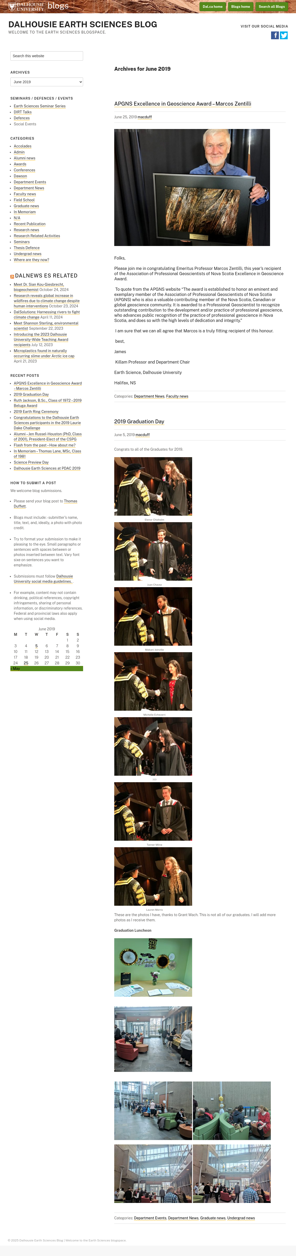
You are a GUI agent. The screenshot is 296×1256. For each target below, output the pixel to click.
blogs (58, 5)
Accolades (22, 146)
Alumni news (24, 158)
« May (15, 668)
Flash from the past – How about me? (45, 445)
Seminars (22, 242)
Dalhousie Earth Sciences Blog (82, 24)
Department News (149, 396)
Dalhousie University (26, 6)
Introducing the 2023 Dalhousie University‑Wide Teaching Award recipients (41, 339)
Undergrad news (241, 1218)
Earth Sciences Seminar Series (40, 106)
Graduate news (212, 1218)
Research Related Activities (37, 236)
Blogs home (240, 7)
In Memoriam (25, 212)
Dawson (20, 176)
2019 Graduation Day (139, 421)
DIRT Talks (23, 112)
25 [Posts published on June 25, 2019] (26, 663)
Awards (20, 164)
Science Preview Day (31, 462)
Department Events (150, 1218)
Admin (19, 152)
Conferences (24, 170)
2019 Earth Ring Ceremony (36, 412)
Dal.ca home (213, 7)
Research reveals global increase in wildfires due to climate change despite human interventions (47, 301)
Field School (24, 200)
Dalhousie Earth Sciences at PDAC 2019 (47, 468)
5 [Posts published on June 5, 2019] (36, 646)
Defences (22, 118)
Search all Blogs (272, 7)
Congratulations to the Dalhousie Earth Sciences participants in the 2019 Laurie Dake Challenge (47, 423)
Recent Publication (29, 224)
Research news (26, 230)
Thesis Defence (27, 248)
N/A (17, 218)
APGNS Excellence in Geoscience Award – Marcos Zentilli (182, 104)
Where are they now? (31, 260)
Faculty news (177, 396)
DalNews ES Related (46, 276)
